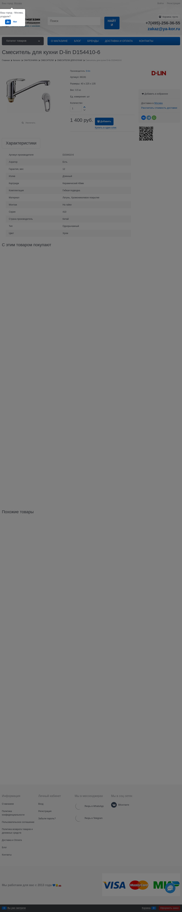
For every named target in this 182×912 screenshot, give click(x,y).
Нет (15, 21)
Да (8, 21)
